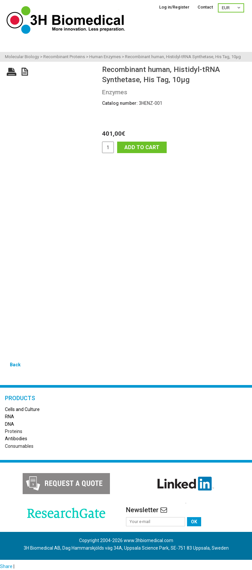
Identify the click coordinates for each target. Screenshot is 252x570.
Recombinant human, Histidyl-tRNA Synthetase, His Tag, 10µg (183, 56)
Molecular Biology (22, 56)
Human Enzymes (105, 56)
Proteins (13, 431)
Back (15, 364)
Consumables (19, 446)
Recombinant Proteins (64, 56)
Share (6, 566)
